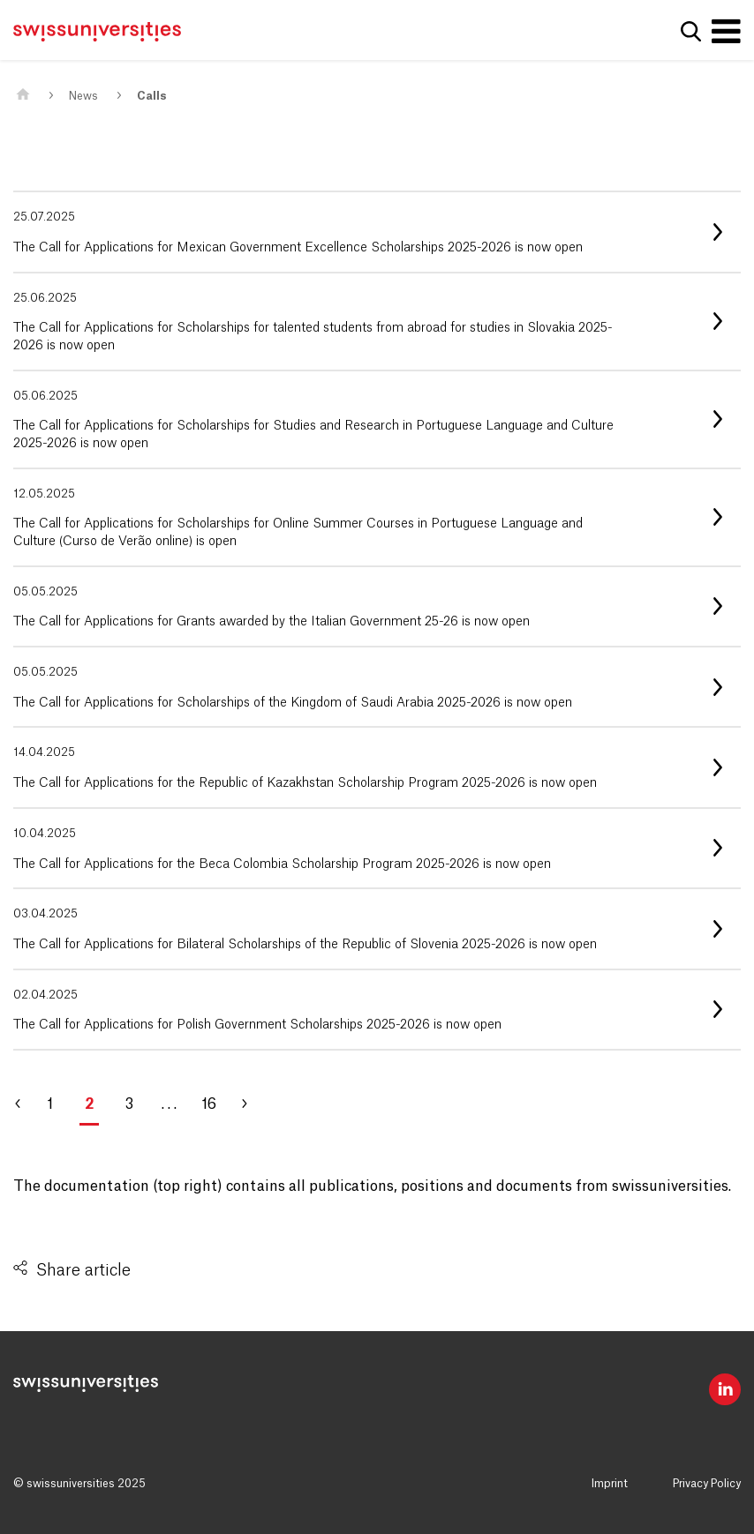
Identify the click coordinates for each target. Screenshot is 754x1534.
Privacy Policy (707, 1483)
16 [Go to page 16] (208, 1104)
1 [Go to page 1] (50, 1104)
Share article (83, 1270)
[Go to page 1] (26, 1104)
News (83, 96)
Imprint (610, 1483)
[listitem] (377, 232)
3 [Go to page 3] (128, 1104)
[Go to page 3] (251, 1104)
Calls (151, 96)
